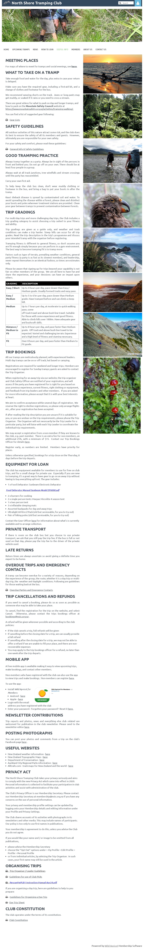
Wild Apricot (111, 945)
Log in (138, 3)
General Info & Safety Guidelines (27, 149)
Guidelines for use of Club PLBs (25, 876)
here (27, 441)
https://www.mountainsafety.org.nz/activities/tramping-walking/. (39, 109)
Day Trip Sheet (17, 902)
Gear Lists (15, 119)
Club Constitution (18, 920)
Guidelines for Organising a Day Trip (28, 897)
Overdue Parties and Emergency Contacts (31, 590)
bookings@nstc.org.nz (17, 616)
